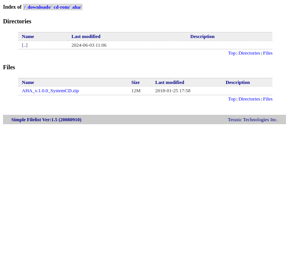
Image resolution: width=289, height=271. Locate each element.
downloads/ (40, 7)
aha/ (76, 7)
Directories (249, 53)
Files (267, 53)
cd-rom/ (61, 7)
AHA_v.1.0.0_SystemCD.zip (50, 90)
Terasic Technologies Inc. (253, 119)
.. (24, 45)
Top (232, 53)
